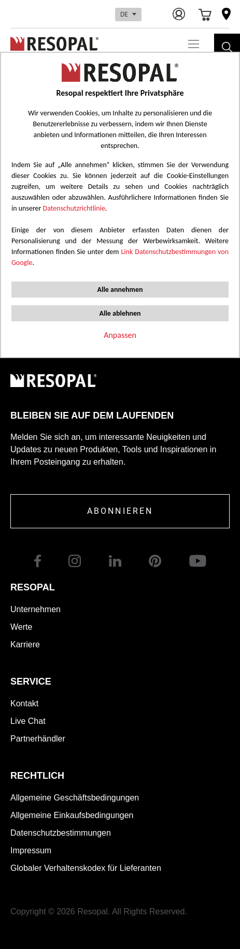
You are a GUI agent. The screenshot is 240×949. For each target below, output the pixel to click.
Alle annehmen (120, 289)
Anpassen (120, 335)
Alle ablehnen (119, 313)
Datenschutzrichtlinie (74, 208)
